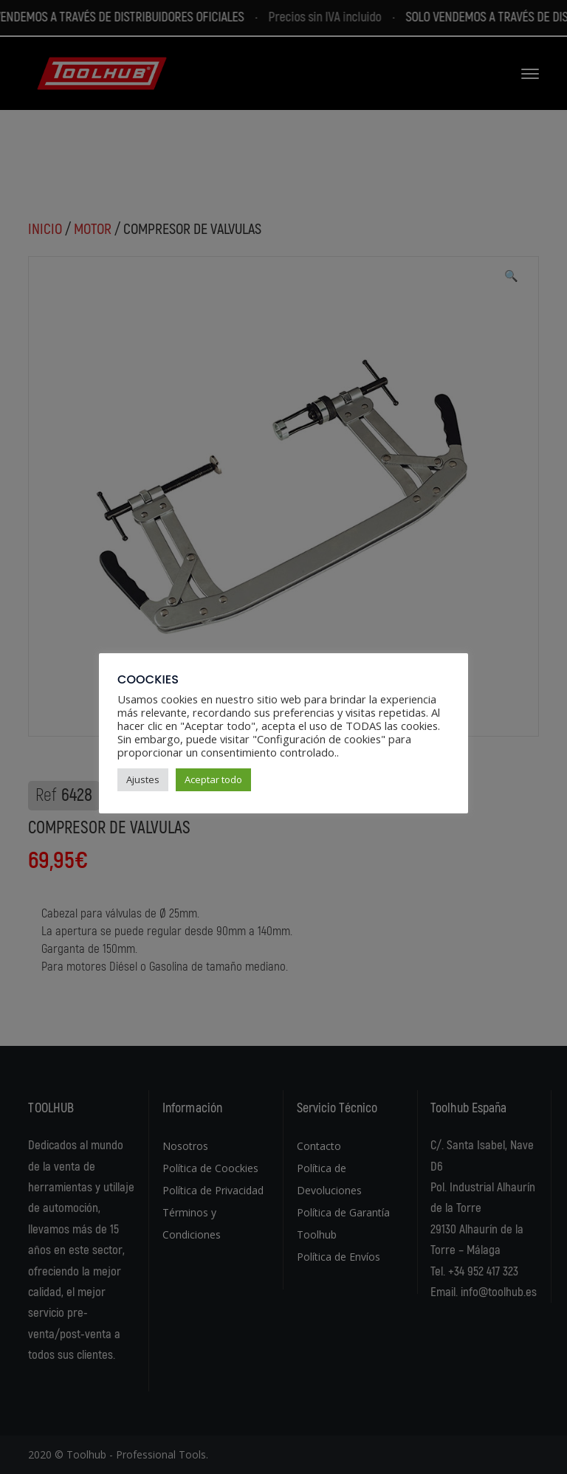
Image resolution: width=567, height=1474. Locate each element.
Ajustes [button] (142, 779)
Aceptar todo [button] (213, 779)
